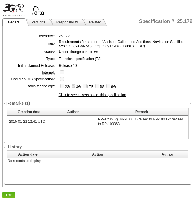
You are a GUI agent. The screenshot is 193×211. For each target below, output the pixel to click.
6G (113, 87)
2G (67, 87)
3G (78, 87)
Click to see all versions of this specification (92, 95)
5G (102, 87)
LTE (90, 87)
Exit (8, 195)
